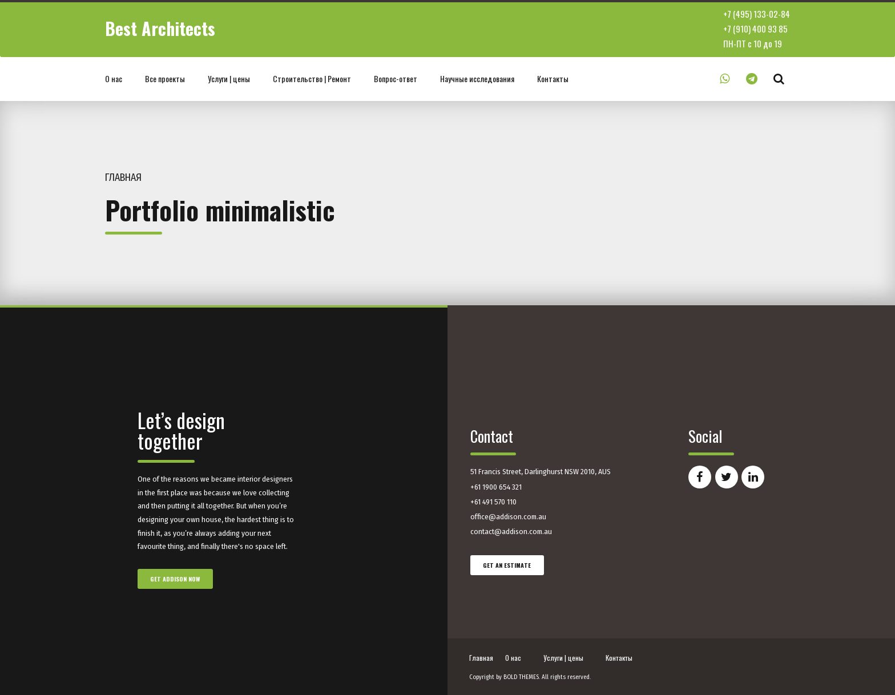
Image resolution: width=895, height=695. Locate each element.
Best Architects (160, 28)
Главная (123, 178)
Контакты (553, 78)
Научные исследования (477, 78)
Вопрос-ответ (395, 78)
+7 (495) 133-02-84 (756, 13)
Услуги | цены (229, 78)
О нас (113, 78)
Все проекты (165, 78)
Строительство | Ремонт (312, 78)
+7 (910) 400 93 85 (755, 28)
